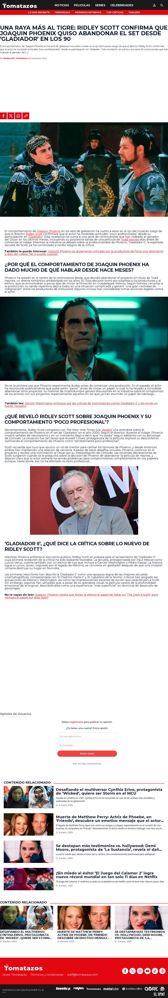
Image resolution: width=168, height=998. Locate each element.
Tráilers (134, 12)
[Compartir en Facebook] (3, 115)
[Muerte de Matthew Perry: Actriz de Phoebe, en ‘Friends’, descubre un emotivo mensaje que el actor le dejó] (28, 824)
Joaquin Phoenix (48, 231)
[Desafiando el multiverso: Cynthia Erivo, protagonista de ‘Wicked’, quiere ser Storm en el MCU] (28, 797)
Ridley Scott (34, 234)
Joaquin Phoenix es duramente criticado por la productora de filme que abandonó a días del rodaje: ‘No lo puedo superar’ (84, 253)
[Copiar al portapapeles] (25, 115)
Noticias (62, 5)
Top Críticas (114, 12)
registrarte (76, 722)
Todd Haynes (130, 239)
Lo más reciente (39, 12)
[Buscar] (162, 5)
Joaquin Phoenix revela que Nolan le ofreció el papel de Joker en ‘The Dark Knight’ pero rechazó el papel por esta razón (81, 596)
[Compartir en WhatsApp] (18, 115)
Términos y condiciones (46, 974)
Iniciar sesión (87, 753)
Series (100, 5)
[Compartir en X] (10, 115)
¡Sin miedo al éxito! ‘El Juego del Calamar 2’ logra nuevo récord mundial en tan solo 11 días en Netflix (106, 875)
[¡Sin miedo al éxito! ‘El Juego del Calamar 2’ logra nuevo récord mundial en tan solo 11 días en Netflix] (28, 879)
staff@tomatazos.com (82, 974)
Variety (106, 430)
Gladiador (35, 236)
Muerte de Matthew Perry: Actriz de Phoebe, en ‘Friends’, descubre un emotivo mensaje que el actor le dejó (108, 819)
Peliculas (82, 5)
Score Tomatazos (14, 974)
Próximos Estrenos (88, 12)
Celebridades (121, 5)
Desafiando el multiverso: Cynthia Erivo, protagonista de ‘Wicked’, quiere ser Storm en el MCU (109, 791)
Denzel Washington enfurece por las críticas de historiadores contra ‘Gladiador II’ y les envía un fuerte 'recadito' (81, 405)
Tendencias (62, 12)
